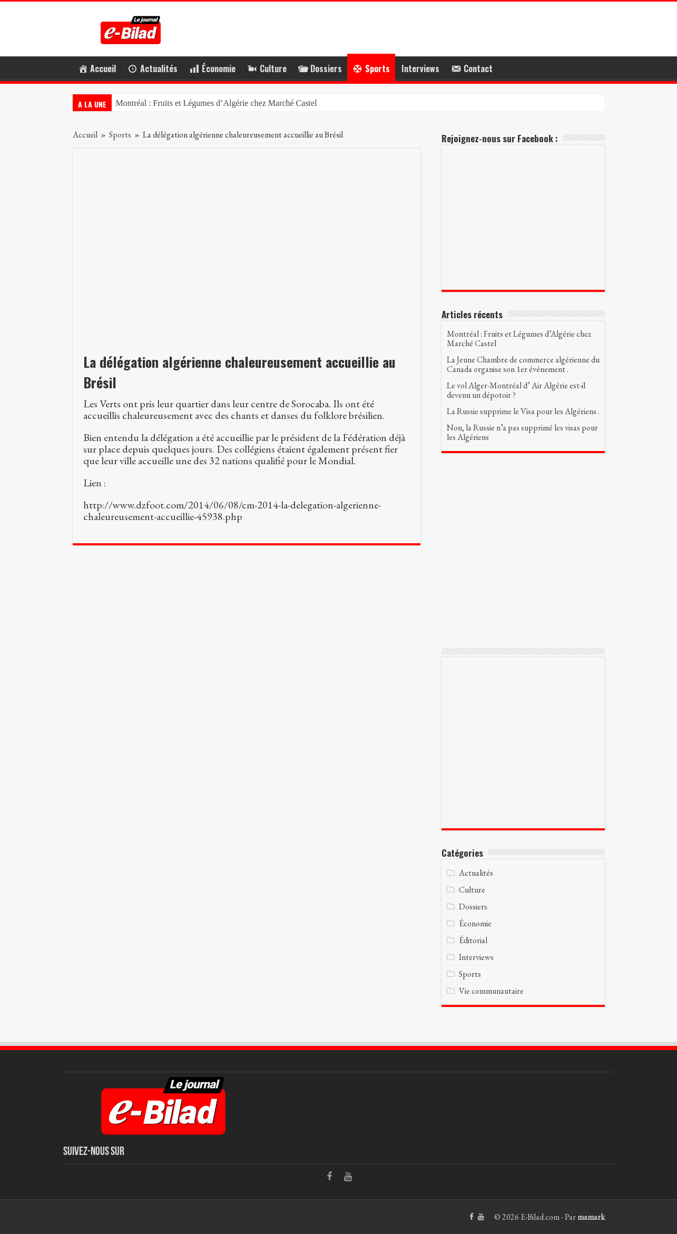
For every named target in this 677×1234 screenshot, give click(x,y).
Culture (472, 889)
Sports (120, 134)
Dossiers (473, 906)
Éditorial (473, 940)
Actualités (476, 872)
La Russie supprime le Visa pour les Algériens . (523, 411)
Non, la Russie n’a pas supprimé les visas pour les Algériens (522, 432)
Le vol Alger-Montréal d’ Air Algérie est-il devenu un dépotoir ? (516, 390)
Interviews (420, 68)
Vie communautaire (491, 990)
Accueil (85, 134)
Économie (475, 923)
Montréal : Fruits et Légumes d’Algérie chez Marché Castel (216, 103)
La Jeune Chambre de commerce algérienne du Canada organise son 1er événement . (523, 364)
